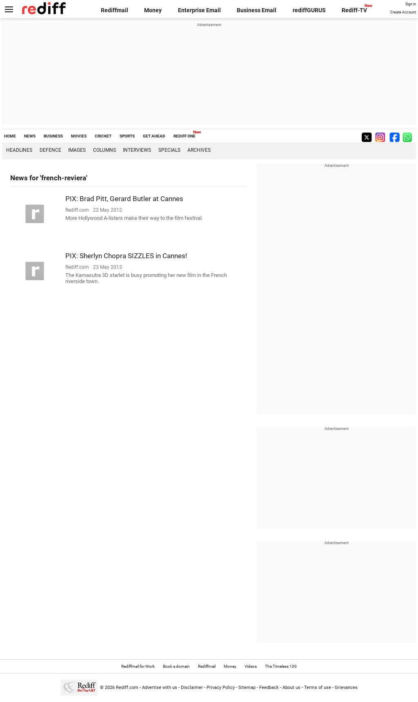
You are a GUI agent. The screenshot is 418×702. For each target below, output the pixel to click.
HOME (10, 136)
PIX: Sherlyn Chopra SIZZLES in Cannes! (126, 256)
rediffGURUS (309, 10)
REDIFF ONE (184, 136)
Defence (50, 150)
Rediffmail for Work (138, 666)
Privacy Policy (221, 687)
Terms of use (317, 687)
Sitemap (247, 687)
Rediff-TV (354, 10)
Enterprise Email (199, 10)
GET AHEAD (154, 136)
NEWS (30, 136)
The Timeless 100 (281, 666)
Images (77, 150)
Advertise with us (159, 687)
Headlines (19, 150)
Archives (199, 150)
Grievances (346, 687)
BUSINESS (53, 136)
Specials (169, 150)
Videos (251, 666)
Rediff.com (127, 687)
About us (291, 687)
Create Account (403, 12)
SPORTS (127, 136)
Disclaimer (192, 687)
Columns (104, 150)
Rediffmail (114, 10)
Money (153, 10)
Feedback (269, 687)
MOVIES (79, 136)
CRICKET (103, 136)
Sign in (410, 4)
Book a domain (176, 666)
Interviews (137, 150)
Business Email (256, 10)
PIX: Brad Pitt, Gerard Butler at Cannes (124, 199)
